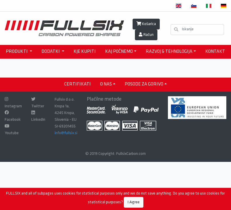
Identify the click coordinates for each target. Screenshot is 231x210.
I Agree (134, 202)
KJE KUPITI (85, 51)
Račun (146, 34)
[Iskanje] (197, 29)
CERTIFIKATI (77, 84)
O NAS (106, 84)
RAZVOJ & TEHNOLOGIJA (169, 51)
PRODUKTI (17, 51)
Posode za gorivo (144, 84)
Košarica (146, 24)
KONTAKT (215, 51)
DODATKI (51, 51)
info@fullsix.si (66, 133)
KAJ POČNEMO (119, 51)
